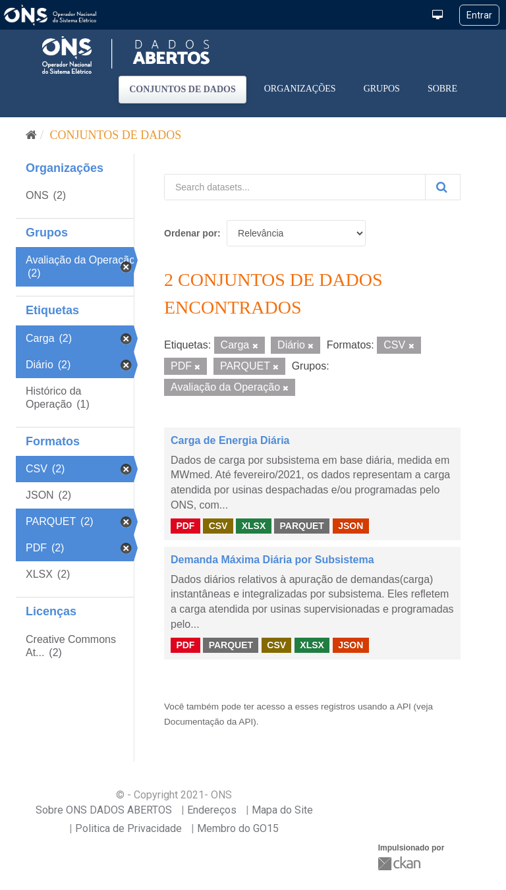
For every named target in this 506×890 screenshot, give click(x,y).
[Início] (31, 135)
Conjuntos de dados (182, 89)
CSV (218, 525)
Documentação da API (208, 722)
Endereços (212, 810)
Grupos (382, 89)
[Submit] (443, 187)
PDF (185, 525)
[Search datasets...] (295, 187)
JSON (350, 525)
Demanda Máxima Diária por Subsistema (272, 559)
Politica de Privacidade (128, 828)
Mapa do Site (282, 810)
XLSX (254, 525)
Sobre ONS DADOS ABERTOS (104, 810)
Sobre (442, 89)
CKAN (400, 863)
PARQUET (301, 525)
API (404, 706)
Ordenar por (190, 233)
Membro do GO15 (238, 828)
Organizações (300, 89)
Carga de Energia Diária (230, 440)
